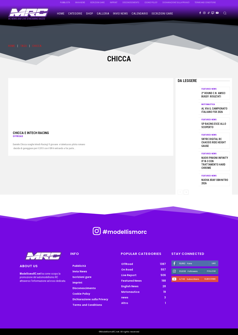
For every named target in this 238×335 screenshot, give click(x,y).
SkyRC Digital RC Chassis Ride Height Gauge (213, 142)
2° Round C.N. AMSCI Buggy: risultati (213, 95)
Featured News (209, 89)
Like (214, 263)
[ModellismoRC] (28, 13)
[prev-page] (180, 192)
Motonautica (208, 104)
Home (11, 45)
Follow (211, 271)
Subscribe (210, 278)
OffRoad (18, 136)
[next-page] (186, 192)
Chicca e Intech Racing (31, 133)
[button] (225, 13)
